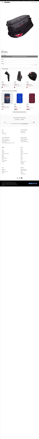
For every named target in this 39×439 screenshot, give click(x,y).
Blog (2, 131)
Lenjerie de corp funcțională (24, 153)
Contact (3, 132)
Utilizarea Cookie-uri (23, 140)
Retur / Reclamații (4, 141)
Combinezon (3, 161)
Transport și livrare (23, 132)
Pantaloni (3, 151)
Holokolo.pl (7, 183)
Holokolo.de (11, 184)
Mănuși (3, 154)
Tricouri (3, 150)
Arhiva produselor (4, 133)
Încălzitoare (22, 162)
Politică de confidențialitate (24, 139)
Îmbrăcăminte (3, 169)
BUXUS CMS (7, 182)
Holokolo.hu (11, 183)
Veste (2, 159)
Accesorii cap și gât (23, 161)
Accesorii (3, 170)
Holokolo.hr (15, 184)
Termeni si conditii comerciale (24, 141)
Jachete (3, 152)
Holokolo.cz (3, 183)
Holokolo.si (3, 184)
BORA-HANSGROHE (23, 169)
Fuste (21, 160)
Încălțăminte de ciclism (5, 171)
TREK (21, 171)
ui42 (10, 182)
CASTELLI (2, 50)
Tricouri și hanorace (4, 160)
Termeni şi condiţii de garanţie (6, 140)
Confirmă (34, 122)
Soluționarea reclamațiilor (5, 139)
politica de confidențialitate (24, 123)
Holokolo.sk (13, 182)
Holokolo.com (7, 184)
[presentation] (2, 79)
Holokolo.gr (3, 185)
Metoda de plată (23, 131)
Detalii (2, 61)
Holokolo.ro (15, 183)
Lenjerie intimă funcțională (5, 153)
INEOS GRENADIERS (24, 170)
